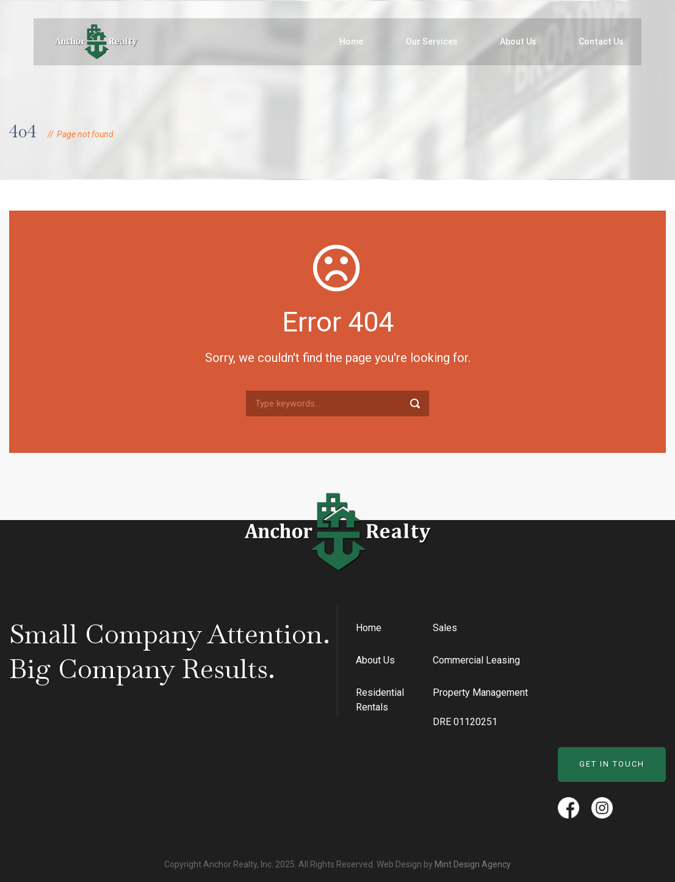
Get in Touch (611, 763)
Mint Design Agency (473, 864)
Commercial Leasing (476, 660)
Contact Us (601, 41)
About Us (518, 41)
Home (351, 41)
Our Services (431, 41)
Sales (445, 628)
